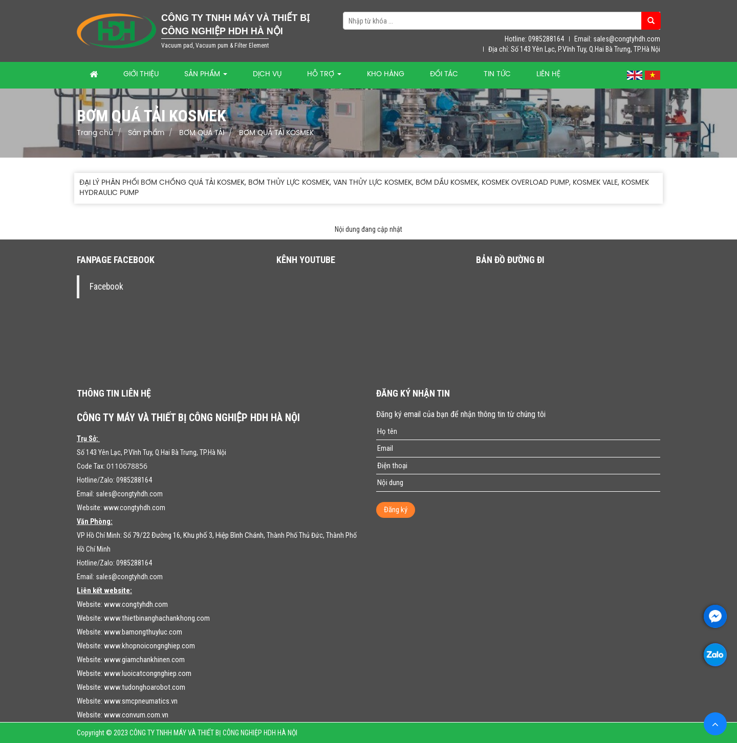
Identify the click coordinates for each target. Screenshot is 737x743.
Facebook (106, 286)
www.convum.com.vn (136, 714)
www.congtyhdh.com (134, 508)
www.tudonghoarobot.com (144, 687)
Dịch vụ (267, 74)
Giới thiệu (141, 74)
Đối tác (444, 74)
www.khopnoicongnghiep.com (149, 645)
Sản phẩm (205, 74)
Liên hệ (548, 74)
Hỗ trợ (324, 74)
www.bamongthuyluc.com (143, 632)
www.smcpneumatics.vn (141, 701)
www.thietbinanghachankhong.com (157, 618)
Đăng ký (395, 509)
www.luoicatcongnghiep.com (147, 673)
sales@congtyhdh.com (129, 494)
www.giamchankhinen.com (144, 659)
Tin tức (497, 74)
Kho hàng (385, 74)
